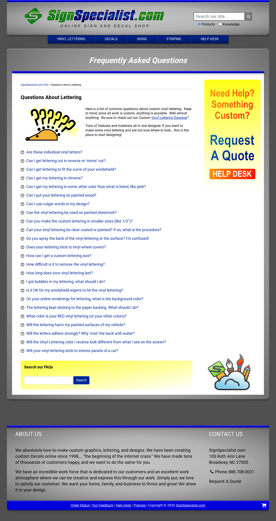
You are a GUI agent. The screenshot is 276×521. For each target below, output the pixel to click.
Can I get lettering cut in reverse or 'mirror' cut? (66, 160)
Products (208, 24)
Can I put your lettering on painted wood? (61, 195)
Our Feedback (102, 505)
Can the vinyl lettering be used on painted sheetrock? (71, 212)
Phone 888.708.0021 (231, 471)
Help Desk (210, 39)
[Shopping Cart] (264, 506)
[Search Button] (248, 16)
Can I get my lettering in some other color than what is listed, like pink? (86, 186)
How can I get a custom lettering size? (58, 255)
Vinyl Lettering (71, 39)
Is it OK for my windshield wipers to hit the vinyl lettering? (74, 290)
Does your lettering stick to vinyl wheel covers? (66, 247)
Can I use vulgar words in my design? (57, 204)
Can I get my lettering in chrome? (54, 178)
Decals (111, 39)
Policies (140, 505)
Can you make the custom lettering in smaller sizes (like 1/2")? (79, 221)
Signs (142, 39)
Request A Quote (225, 481)
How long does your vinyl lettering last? (59, 273)
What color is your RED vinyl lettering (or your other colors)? (76, 316)
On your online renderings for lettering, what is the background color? (84, 299)
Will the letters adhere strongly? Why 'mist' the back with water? (80, 333)
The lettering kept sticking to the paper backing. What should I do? (82, 307)
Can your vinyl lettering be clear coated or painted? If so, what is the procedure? (94, 229)
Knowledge (231, 24)
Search (81, 380)
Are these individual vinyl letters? (54, 152)
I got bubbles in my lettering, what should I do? (65, 281)
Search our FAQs (38, 367)
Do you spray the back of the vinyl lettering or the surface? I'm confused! (87, 238)
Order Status (80, 505)
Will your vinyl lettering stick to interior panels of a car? (72, 350)
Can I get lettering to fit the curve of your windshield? (71, 169)
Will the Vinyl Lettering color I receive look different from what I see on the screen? (96, 342)
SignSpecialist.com (190, 505)
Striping (173, 39)
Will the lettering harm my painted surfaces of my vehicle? (75, 324)
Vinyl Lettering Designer (169, 118)
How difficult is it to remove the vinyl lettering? (65, 264)
